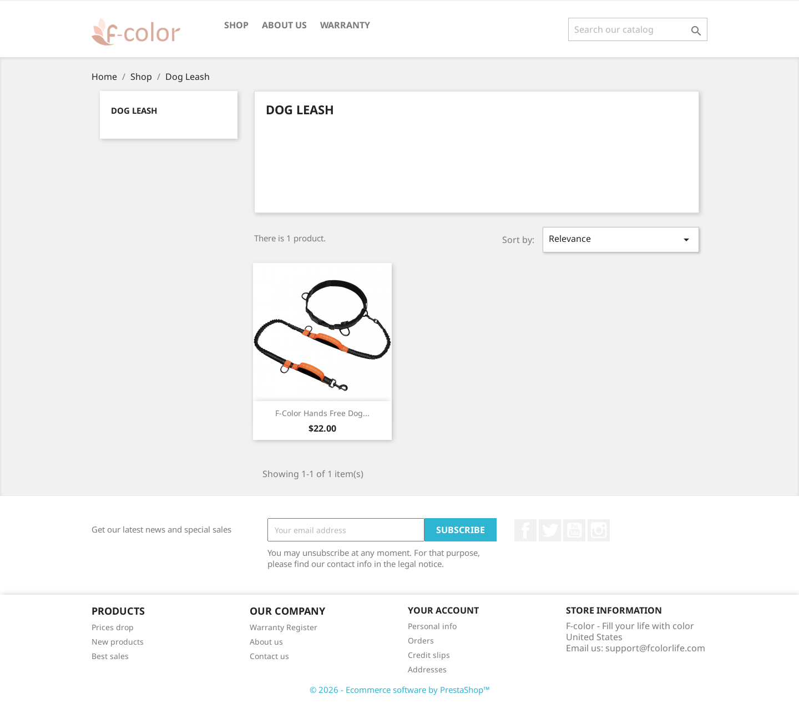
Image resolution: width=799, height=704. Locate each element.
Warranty (345, 25)
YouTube (574, 530)
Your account (443, 610)
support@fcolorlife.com (655, 648)
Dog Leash (134, 110)
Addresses (427, 669)
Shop (236, 25)
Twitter (550, 530)
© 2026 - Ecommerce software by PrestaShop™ (400, 689)
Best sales (110, 656)
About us (284, 25)
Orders (421, 640)
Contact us (269, 656)
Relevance (621, 239)
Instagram (599, 530)
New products (118, 641)
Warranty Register (283, 627)
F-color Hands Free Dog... (322, 413)
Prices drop (113, 627)
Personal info (432, 626)
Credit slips (429, 655)
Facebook (525, 530)
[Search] (637, 29)
